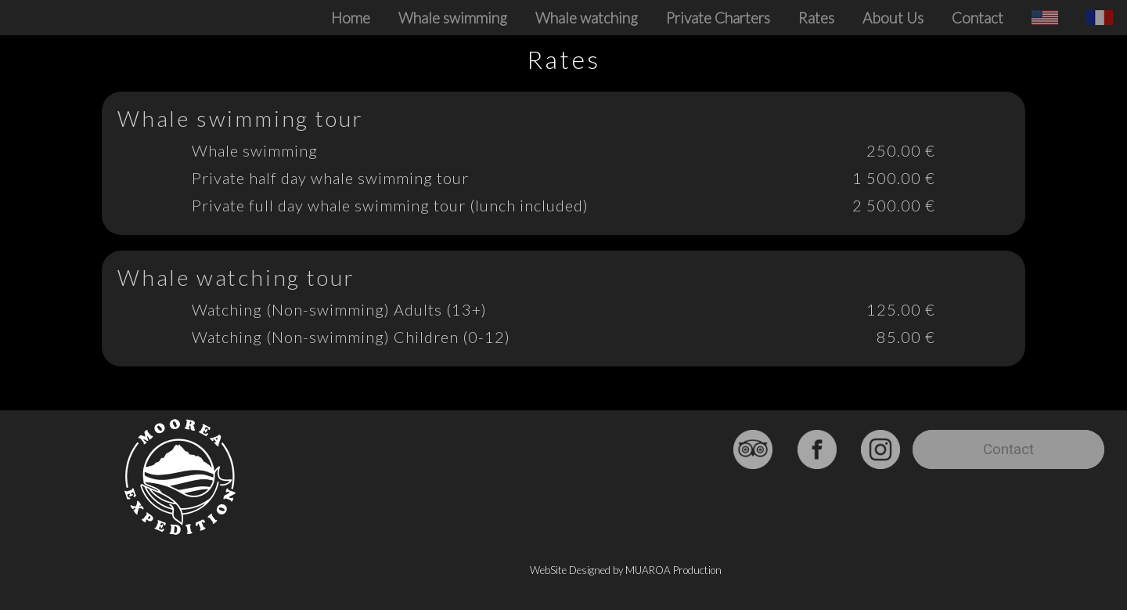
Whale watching (586, 18)
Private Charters (718, 18)
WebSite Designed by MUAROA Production (626, 570)
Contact (977, 18)
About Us (893, 18)
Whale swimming (452, 18)
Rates (816, 18)
